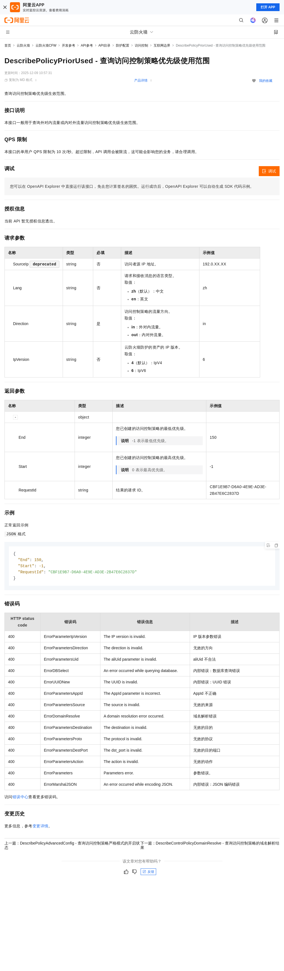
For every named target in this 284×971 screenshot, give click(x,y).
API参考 (87, 45)
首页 (7, 45)
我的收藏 (265, 81)
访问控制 (141, 45)
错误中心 (20, 798)
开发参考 (68, 45)
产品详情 (141, 80)
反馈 (148, 873)
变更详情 (40, 827)
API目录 (104, 45)
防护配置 (122, 45)
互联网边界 (162, 45)
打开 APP (268, 7)
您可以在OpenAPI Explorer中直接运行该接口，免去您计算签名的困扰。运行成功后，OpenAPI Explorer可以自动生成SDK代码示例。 (132, 186)
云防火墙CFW (46, 45)
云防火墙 (23, 45)
